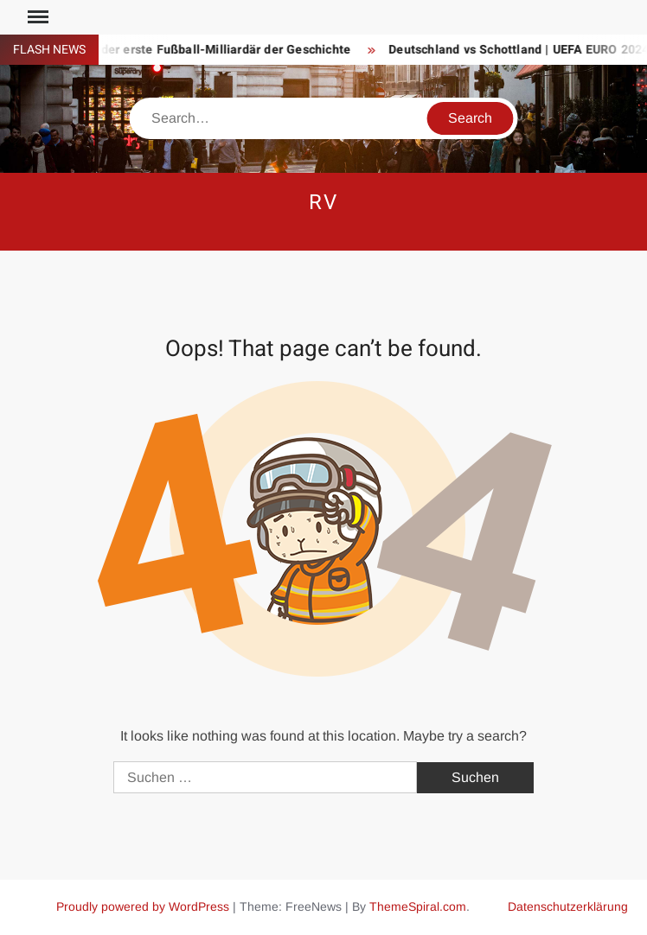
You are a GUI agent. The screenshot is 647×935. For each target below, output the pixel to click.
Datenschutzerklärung (568, 906)
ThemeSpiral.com (417, 906)
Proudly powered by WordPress (142, 906)
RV (323, 203)
